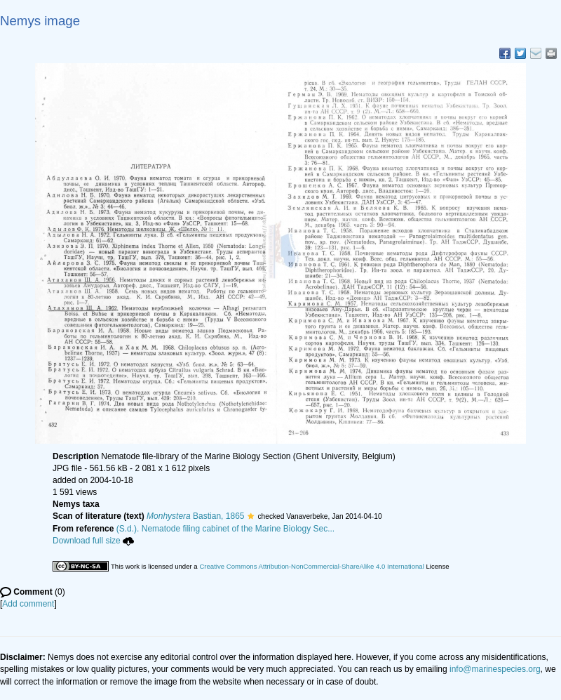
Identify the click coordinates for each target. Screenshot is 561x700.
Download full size (93, 541)
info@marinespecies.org (495, 669)
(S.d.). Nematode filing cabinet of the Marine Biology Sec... (225, 529)
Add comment (28, 604)
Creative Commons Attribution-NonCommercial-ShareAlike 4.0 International (311, 566)
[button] (250, 516)
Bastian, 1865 (195, 516)
